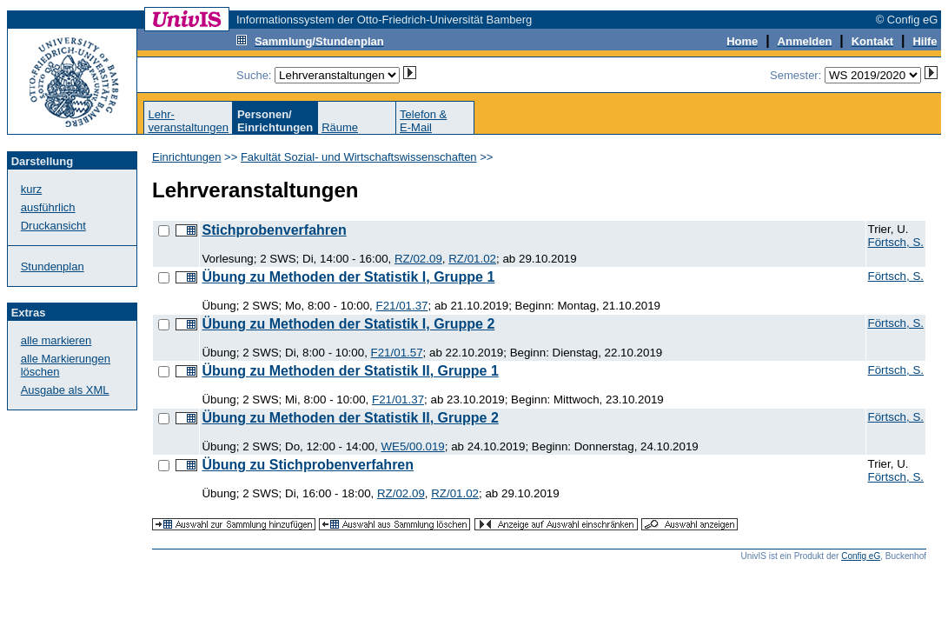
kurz (32, 189)
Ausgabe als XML (65, 389)
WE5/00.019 (412, 446)
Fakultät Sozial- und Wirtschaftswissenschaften (359, 156)
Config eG (860, 556)
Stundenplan (52, 266)
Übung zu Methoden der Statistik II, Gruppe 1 (350, 370)
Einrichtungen (187, 156)
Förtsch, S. (896, 242)
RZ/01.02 (472, 258)
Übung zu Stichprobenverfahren (308, 464)
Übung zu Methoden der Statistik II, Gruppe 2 (350, 417)
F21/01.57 (397, 352)
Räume (340, 127)
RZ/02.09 (418, 258)
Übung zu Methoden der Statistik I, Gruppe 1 (348, 277)
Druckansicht (53, 225)
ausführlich (48, 207)
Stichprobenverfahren (274, 230)
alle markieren (56, 340)
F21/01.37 (401, 305)
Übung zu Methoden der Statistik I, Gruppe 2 (348, 323)
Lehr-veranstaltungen (188, 121)
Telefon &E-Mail (423, 121)
